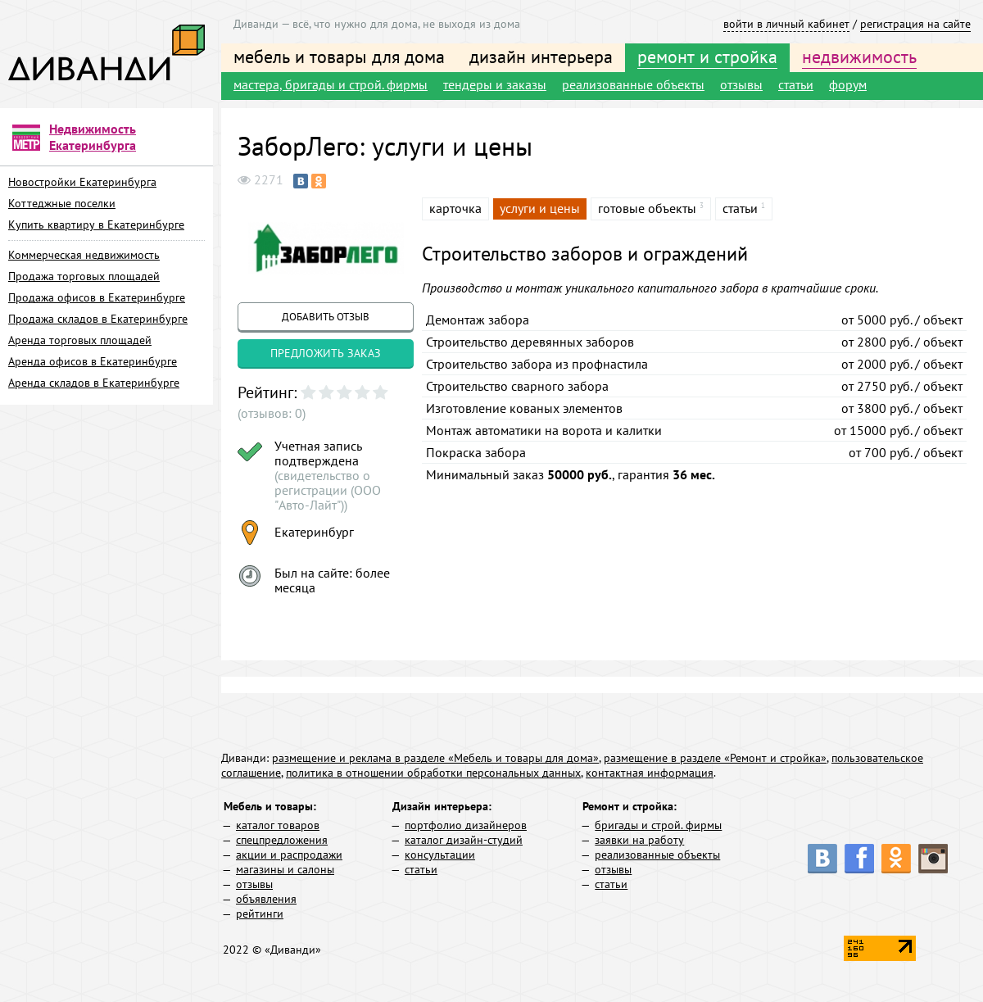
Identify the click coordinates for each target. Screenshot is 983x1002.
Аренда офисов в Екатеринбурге (92, 361)
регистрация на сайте (915, 23)
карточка (455, 208)
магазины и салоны (285, 869)
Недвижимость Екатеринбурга (92, 136)
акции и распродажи (289, 854)
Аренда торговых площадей (80, 340)
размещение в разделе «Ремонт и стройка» (715, 757)
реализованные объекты (633, 84)
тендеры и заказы (494, 84)
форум (848, 84)
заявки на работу (639, 839)
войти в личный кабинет (786, 23)
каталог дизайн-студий (464, 839)
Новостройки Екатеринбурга (82, 182)
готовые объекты (647, 208)
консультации (440, 854)
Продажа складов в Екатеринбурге (98, 318)
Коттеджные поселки (62, 203)
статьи (795, 84)
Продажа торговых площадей (84, 276)
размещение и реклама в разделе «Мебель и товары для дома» (435, 757)
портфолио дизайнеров (466, 825)
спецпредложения (282, 839)
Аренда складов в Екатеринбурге (93, 382)
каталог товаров (277, 825)
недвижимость (859, 56)
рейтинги (259, 913)
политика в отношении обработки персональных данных (433, 772)
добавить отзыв (325, 317)
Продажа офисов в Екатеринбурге (96, 297)
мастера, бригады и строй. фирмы (330, 84)
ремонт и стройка (707, 56)
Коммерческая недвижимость (84, 254)
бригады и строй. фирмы (658, 825)
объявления (266, 898)
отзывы (741, 84)
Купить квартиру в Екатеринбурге (96, 224)
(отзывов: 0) (272, 413)
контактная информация (649, 772)
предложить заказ (325, 353)
